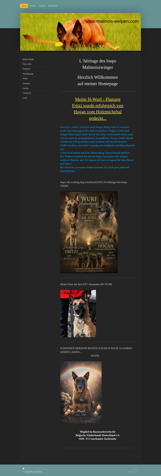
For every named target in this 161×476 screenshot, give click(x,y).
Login (135, 468)
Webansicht (133, 471)
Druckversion (30, 468)
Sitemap (43, 468)
